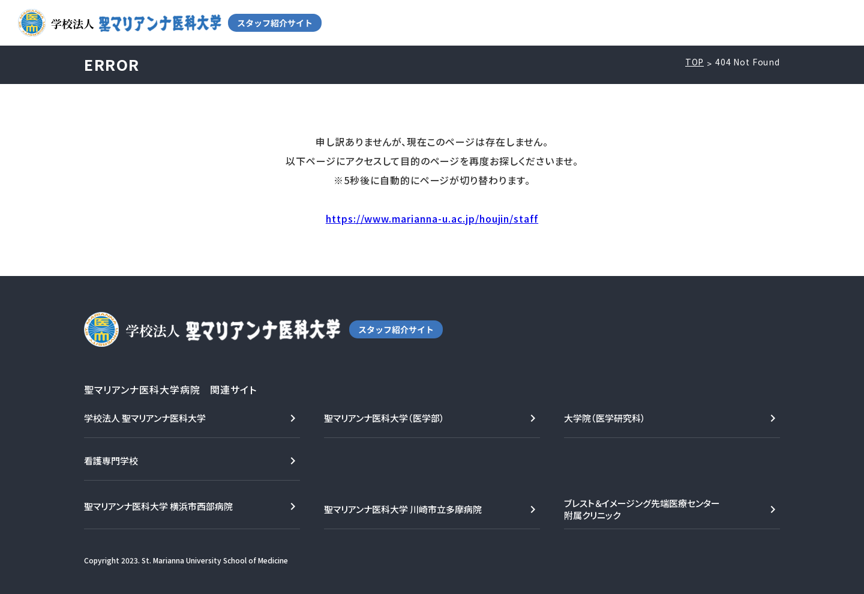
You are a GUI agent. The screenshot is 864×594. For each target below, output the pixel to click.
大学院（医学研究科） (605, 418)
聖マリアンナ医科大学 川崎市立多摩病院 (403, 509)
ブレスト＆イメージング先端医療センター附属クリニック (642, 509)
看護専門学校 (111, 460)
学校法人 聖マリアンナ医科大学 (145, 418)
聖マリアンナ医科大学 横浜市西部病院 (158, 506)
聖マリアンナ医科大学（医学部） (384, 418)
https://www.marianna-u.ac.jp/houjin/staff (432, 218)
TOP (694, 62)
